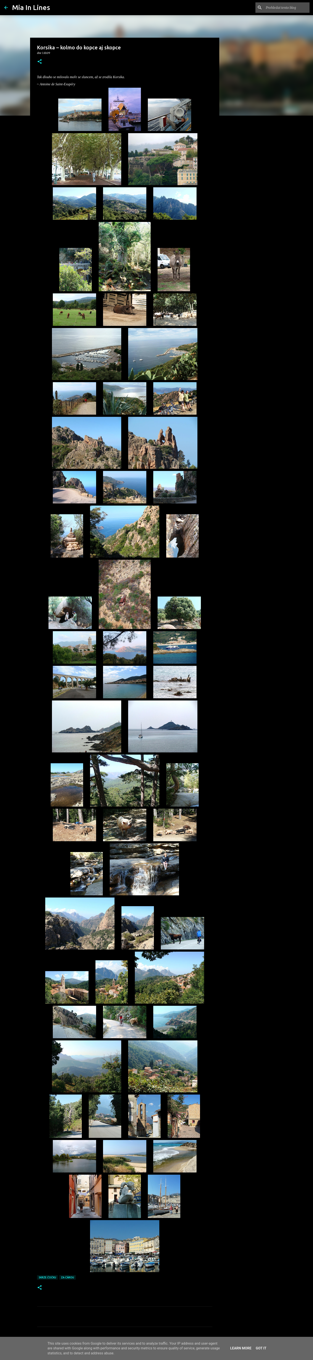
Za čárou (67, 1277)
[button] (39, 62)
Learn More (240, 1348)
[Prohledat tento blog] (287, 7)
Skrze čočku (47, 1277)
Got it (261, 1348)
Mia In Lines (31, 7)
